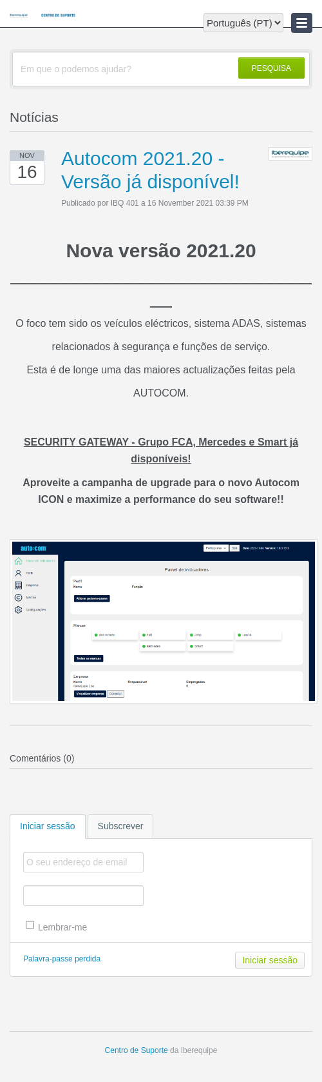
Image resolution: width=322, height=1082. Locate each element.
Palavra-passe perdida (61, 958)
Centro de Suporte (136, 1050)
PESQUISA (271, 68)
